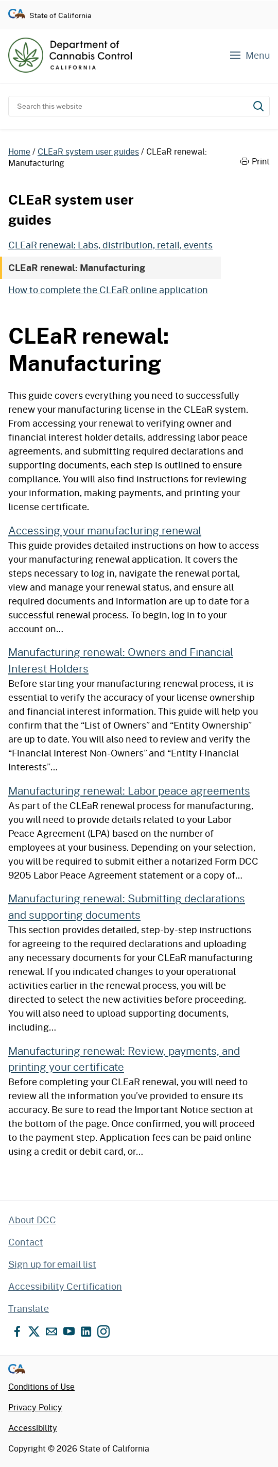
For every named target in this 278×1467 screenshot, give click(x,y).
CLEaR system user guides (88, 151)
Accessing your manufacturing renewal (104, 530)
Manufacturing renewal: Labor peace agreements (129, 790)
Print (255, 161)
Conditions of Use (41, 1386)
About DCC (32, 1219)
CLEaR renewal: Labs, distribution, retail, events (110, 244)
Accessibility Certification (65, 1286)
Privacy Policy (35, 1407)
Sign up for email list (52, 1264)
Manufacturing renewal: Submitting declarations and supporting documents (126, 906)
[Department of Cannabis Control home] (70, 55)
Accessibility (32, 1428)
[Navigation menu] (249, 55)
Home (19, 151)
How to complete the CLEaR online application (108, 289)
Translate (28, 1308)
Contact (25, 1242)
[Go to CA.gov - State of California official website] (16, 15)
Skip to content (139, 0)
